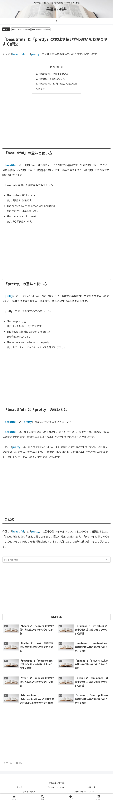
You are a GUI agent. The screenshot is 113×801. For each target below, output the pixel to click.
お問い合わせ (93, 787)
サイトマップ (29, 791)
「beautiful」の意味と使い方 (53, 73)
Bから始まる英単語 (21, 29)
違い (6, 29)
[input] (56, 560)
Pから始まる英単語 (41, 29)
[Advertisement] (56, 119)
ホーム (19, 787)
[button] (107, 560)
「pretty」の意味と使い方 (51, 78)
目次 (52, 67)
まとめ (41, 88)
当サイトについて (56, 787)
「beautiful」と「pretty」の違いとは (57, 83)
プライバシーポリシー (84, 791)
